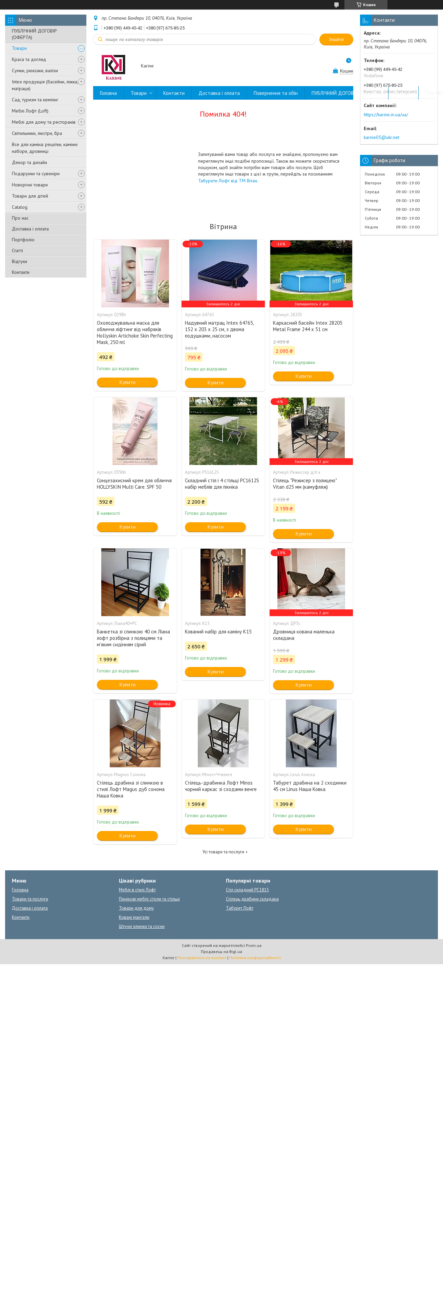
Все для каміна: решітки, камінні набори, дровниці (45, 147)
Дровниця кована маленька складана (304, 634)
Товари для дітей (30, 196)
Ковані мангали (134, 917)
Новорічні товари (30, 185)
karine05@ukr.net (381, 137)
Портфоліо (23, 240)
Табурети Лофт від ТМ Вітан (227, 181)
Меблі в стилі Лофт (137, 890)
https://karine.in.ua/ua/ (386, 115)
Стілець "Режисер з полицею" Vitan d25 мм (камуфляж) (305, 483)
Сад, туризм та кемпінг (35, 100)
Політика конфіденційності (255, 957)
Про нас (20, 218)
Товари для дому (136, 908)
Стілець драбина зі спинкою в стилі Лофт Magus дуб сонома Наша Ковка (131, 789)
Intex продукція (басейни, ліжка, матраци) (45, 85)
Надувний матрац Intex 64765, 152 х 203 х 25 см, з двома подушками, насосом (219, 329)
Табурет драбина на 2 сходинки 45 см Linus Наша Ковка (309, 785)
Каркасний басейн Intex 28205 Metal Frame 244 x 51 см (307, 326)
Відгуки (19, 261)
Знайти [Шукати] (336, 39)
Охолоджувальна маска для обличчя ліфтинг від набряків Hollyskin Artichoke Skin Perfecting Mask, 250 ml (135, 332)
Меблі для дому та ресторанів (44, 122)
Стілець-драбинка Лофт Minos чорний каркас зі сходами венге (221, 785)
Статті (17, 250)
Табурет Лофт (239, 908)
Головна (108, 93)
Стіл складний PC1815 (247, 890)
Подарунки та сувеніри (36, 173)
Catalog (19, 207)
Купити (127, 382)
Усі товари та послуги (223, 852)
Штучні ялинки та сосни (142, 926)
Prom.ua (253, 945)
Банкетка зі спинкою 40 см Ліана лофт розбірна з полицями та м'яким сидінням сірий (133, 638)
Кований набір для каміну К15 (218, 631)
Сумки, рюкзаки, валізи (35, 70)
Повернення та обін (276, 93)
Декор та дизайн (29, 162)
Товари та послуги (30, 899)
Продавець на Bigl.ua (221, 951)
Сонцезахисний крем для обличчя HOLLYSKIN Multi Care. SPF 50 (134, 483)
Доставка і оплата (30, 229)
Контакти (20, 272)
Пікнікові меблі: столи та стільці (149, 899)
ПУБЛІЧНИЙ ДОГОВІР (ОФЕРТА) (34, 34)
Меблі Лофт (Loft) (30, 111)
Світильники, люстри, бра (37, 133)
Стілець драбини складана (252, 899)
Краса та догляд (29, 59)
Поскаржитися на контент (201, 957)
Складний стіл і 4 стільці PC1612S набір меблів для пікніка (222, 483)
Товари (19, 48)
